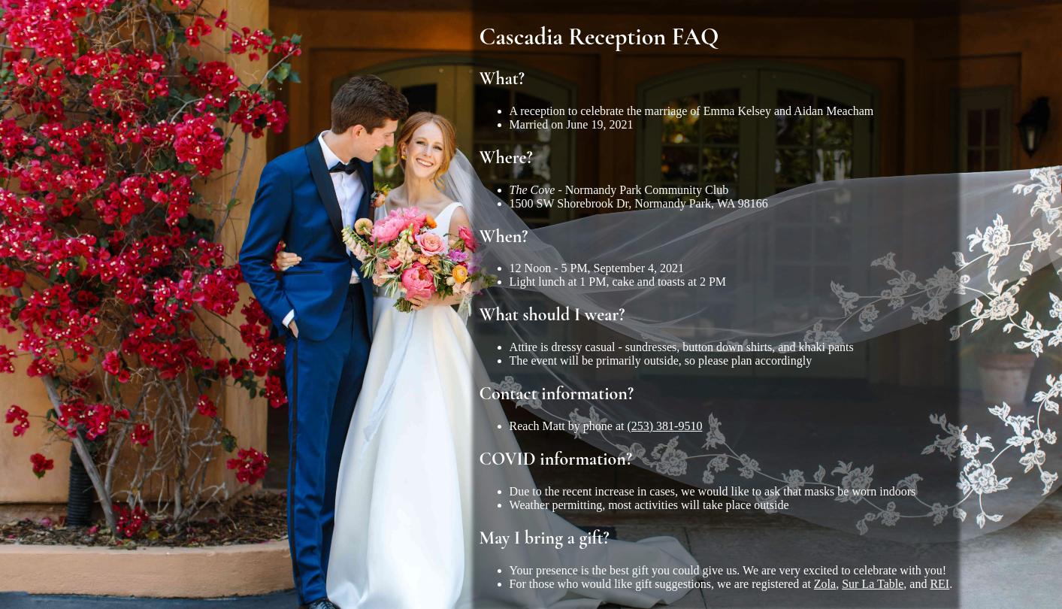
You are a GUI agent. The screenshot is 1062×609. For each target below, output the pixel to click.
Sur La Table (872, 583)
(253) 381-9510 (664, 426)
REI (939, 583)
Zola (825, 583)
